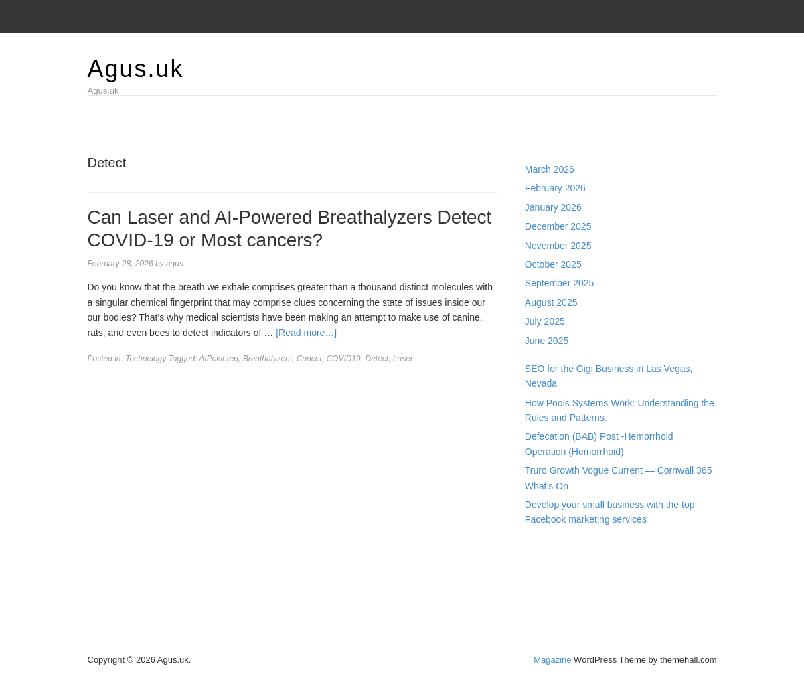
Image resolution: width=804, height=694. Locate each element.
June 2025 (546, 340)
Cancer (309, 358)
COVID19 (343, 358)
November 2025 (558, 245)
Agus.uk (136, 68)
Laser (403, 358)
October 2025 (553, 264)
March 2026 (549, 169)
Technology (145, 358)
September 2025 (559, 283)
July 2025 (545, 321)
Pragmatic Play (556, 562)
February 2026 (555, 188)
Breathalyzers (267, 358)
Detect (376, 358)
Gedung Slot (551, 548)
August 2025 (551, 302)
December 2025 (558, 226)
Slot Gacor (547, 578)
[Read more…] (306, 332)
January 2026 (553, 207)
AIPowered (218, 358)
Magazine (552, 660)
